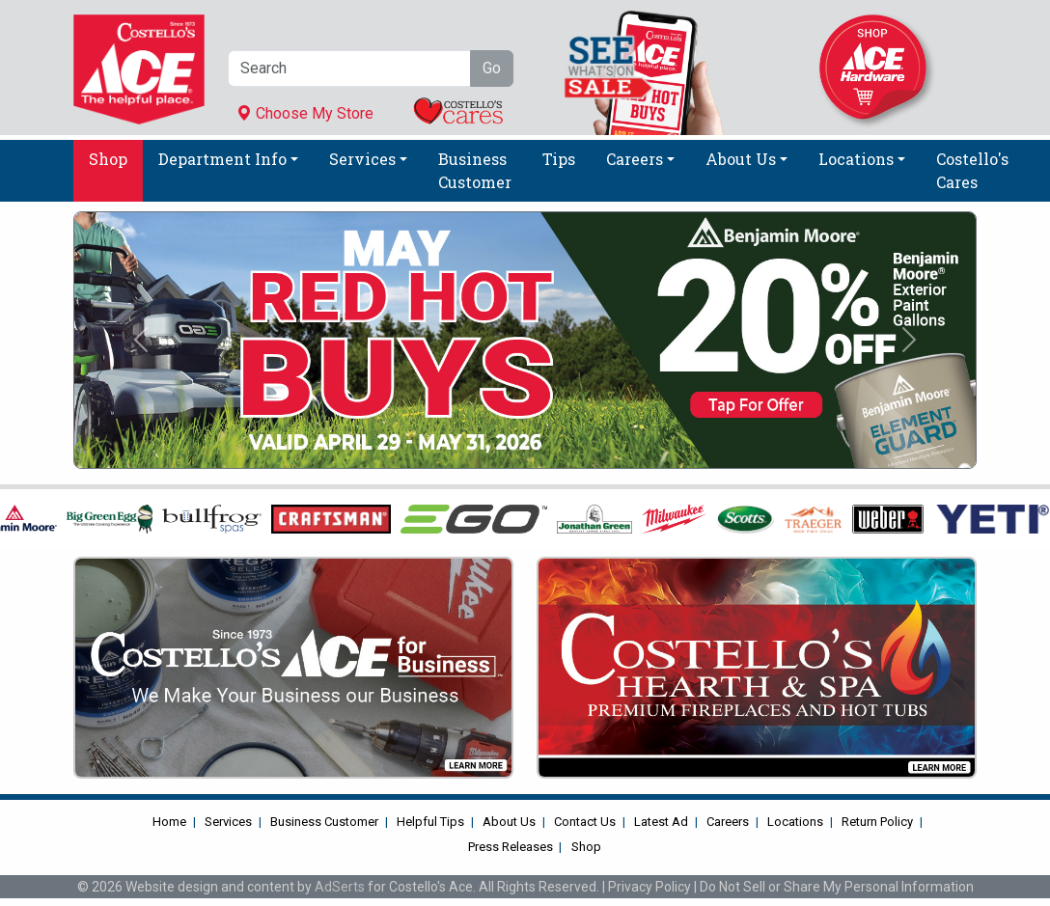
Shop (108, 159)
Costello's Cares (972, 170)
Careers (634, 159)
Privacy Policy (649, 886)
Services (362, 159)
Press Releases (510, 846)
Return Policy (877, 821)
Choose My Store (304, 113)
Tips (558, 159)
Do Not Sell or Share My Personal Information (837, 886)
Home (169, 821)
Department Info (222, 159)
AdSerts (340, 886)
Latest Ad (661, 821)
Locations (856, 159)
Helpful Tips (430, 821)
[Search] (349, 68)
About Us (740, 159)
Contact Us (585, 821)
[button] (140, 340)
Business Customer (474, 170)
